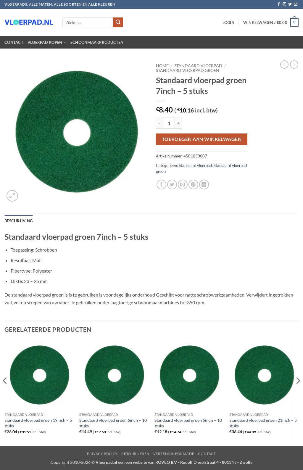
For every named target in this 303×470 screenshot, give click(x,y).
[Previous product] (294, 64)
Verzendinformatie (173, 453)
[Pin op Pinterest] (193, 184)
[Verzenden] (118, 22)
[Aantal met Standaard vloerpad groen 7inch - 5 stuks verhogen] (178, 123)
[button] (228, 22)
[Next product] (284, 64)
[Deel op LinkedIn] (204, 184)
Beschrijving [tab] (18, 220)
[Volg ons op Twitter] (290, 4)
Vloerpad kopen (47, 42)
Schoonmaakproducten (97, 42)
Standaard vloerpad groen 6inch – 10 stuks (113, 423)
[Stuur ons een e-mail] (295, 4)
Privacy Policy (102, 453)
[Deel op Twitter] (172, 184)
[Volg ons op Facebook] (279, 4)
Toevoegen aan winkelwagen (202, 139)
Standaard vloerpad (198, 65)
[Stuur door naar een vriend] (183, 184)
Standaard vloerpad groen (187, 70)
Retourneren (135, 453)
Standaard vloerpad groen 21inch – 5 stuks (263, 423)
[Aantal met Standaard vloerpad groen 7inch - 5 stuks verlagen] (159, 123)
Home (162, 65)
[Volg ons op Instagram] (284, 4)
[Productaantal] (169, 123)
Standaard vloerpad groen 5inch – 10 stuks (188, 423)
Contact (13, 42)
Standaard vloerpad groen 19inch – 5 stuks (38, 423)
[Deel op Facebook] (161, 184)
